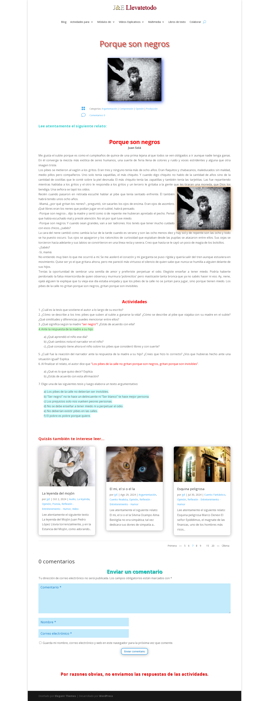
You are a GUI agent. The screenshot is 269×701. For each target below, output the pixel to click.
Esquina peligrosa (190, 489)
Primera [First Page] (172, 545)
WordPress (106, 696)
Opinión (140, 108)
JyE (48, 499)
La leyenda (83, 499)
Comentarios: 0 (97, 115)
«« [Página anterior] (180, 545)
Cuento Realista (119, 499)
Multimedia (154, 22)
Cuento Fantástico (214, 494)
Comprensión (126, 108)
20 (213, 545)
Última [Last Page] (225, 545)
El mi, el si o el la (122, 489)
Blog (63, 22)
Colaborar (195, 22)
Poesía (56, 504)
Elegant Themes (65, 696)
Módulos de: (104, 22)
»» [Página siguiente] (218, 545)
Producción (152, 108)
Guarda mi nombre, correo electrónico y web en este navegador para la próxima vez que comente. (108, 643)
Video (75, 509)
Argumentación (109, 108)
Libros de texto (177, 22)
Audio (72, 499)
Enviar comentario (134, 651)
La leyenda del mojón (58, 493)
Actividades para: (80, 22)
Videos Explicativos (130, 22)
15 (207, 545)
